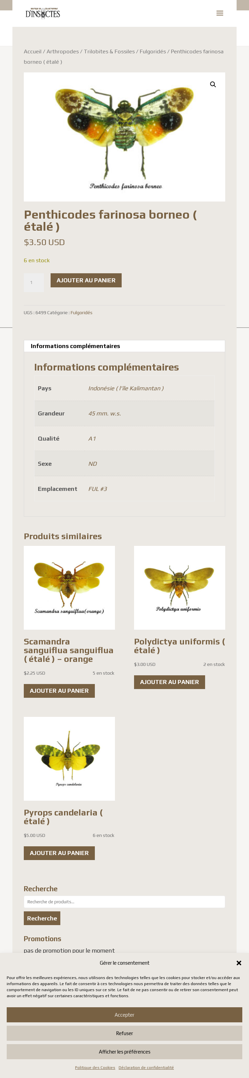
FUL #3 (97, 488)
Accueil (33, 51)
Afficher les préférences (124, 1052)
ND (92, 463)
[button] (239, 963)
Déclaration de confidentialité (146, 1067)
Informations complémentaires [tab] (75, 345)
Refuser (124, 1033)
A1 (92, 438)
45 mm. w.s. (104, 413)
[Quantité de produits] (34, 282)
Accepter (124, 1015)
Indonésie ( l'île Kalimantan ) (126, 388)
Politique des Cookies (95, 1067)
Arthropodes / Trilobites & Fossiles (91, 51)
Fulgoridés (153, 51)
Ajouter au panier (86, 280)
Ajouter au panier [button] (59, 690)
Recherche (42, 918)
